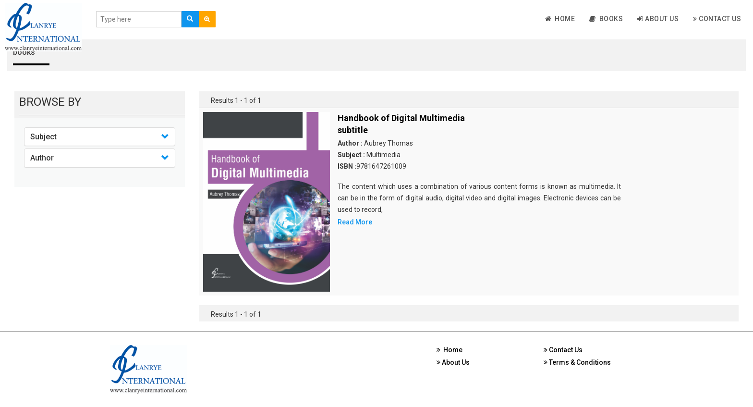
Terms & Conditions (577, 362)
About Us (658, 19)
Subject (43, 136)
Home (560, 19)
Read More (355, 222)
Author (42, 157)
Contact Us (717, 19)
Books (606, 19)
